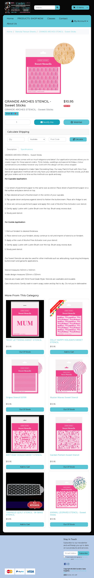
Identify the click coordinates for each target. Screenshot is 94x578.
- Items (78, 7)
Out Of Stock (25, 352)
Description (12, 149)
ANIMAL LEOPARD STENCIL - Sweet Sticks (68, 513)
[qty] (15, 139)
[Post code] (57, 139)
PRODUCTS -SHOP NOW (30, 18)
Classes (51, 18)
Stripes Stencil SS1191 (16, 397)
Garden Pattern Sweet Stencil (64, 455)
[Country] (36, 139)
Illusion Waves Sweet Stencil (64, 397)
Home (10, 18)
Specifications (27, 149)
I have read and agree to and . (75, 558)
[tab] (12, 149)
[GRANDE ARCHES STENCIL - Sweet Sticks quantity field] (17, 122)
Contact (63, 18)
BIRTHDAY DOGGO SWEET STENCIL (24, 455)
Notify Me (47, 122)
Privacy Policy (78, 559)
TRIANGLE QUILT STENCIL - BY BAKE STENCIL (24, 513)
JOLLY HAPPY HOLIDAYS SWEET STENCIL (66, 341)
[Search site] (57, 7)
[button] (79, 21)
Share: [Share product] (11, 113)
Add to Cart (69, 352)
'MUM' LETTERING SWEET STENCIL (24, 340)
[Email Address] (71, 553)
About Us (12, 23)
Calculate (78, 139)
